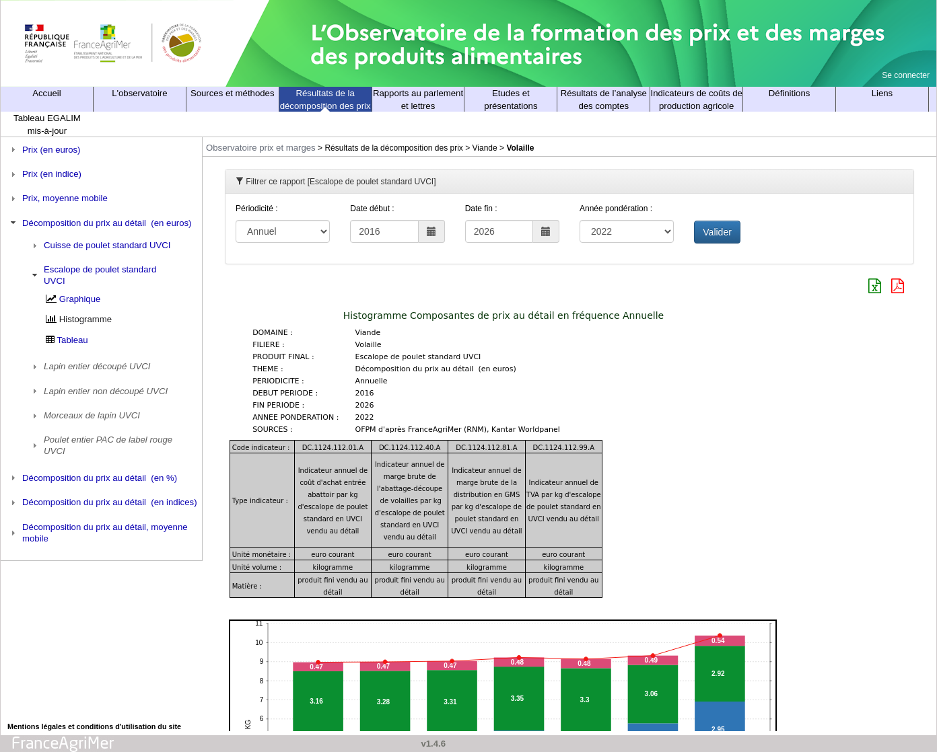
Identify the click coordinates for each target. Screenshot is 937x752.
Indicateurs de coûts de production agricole (696, 99)
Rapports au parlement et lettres (418, 99)
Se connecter (906, 75)
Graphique (80, 299)
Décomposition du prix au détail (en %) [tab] (92, 477)
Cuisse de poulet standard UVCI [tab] (100, 245)
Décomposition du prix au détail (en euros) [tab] (99, 222)
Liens (882, 93)
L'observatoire (139, 93)
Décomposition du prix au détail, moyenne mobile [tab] (97, 532)
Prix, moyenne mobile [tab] (57, 198)
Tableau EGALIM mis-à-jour (47, 124)
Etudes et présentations (510, 99)
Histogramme (85, 319)
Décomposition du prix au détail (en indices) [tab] (102, 502)
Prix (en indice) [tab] (44, 174)
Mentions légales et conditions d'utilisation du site (94, 726)
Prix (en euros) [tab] (44, 149)
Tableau (72, 340)
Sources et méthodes (232, 93)
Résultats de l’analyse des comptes (604, 99)
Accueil (46, 93)
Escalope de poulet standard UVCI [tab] (93, 275)
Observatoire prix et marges (261, 148)
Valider (717, 232)
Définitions (789, 93)
